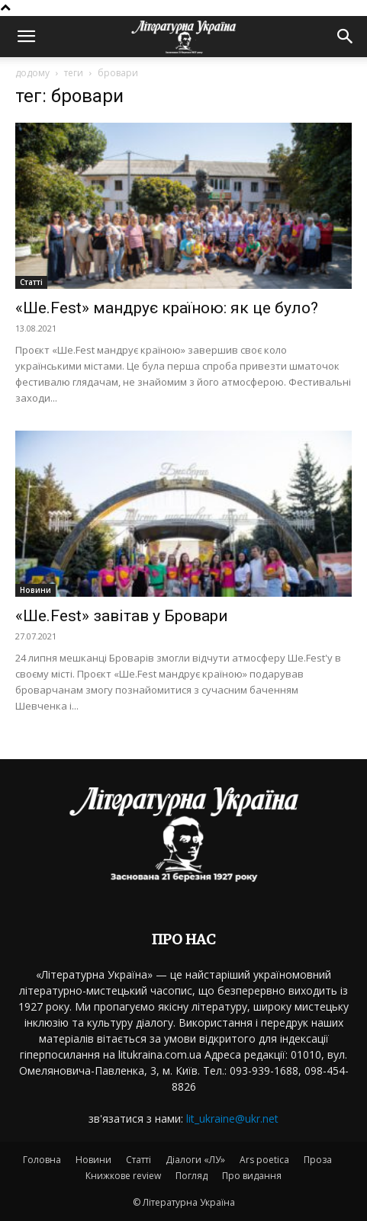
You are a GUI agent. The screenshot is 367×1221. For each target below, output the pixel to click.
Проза (318, 1159)
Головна (42, 1159)
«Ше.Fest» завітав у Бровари (121, 616)
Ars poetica (264, 1159)
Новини (35, 590)
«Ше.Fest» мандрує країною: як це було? (166, 308)
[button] (26, 36)
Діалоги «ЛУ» (195, 1159)
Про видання (252, 1175)
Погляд (191, 1175)
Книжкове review (123, 1175)
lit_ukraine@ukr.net (232, 1118)
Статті (31, 282)
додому (32, 72)
